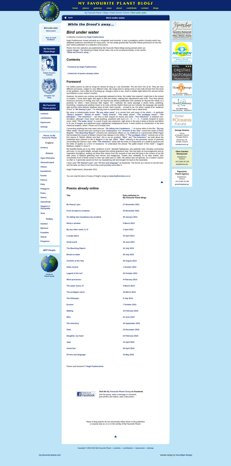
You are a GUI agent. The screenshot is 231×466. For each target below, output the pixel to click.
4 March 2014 (129, 286)
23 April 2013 (129, 236)
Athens (44, 167)
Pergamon (45, 241)
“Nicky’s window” (75, 115)
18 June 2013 (129, 242)
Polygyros (45, 189)
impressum (46, 122)
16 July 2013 (128, 248)
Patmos (44, 180)
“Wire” (125, 137)
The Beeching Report (76, 248)
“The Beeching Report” (84, 133)
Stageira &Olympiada (45, 207)
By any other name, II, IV (77, 229)
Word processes (74, 280)
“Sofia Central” (109, 115)
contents (44, 114)
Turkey (49, 219)
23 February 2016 (130, 336)
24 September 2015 (131, 323)
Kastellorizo (46, 171)
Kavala (44, 176)
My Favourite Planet (93, 13)
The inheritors (73, 323)
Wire (69, 317)
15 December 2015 (131, 330)
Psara (43, 193)
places (86, 8)
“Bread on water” (92, 115)
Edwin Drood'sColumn (49, 73)
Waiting (70, 311)
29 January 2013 (130, 217)
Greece (49, 153)
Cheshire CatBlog (49, 95)
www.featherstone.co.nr (119, 176)
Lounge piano (73, 236)
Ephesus (44, 228)
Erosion (70, 305)
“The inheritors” (84, 117)
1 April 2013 (128, 229)
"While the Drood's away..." (79, 52)
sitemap (44, 127)
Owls (69, 330)
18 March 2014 (129, 292)
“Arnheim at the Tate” (131, 131)
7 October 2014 (129, 305)
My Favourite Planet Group (119, 391)
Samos (44, 197)
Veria (43, 213)
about (119, 8)
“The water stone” (126, 115)
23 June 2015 (129, 317)
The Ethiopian (73, 298)
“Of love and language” (108, 163)
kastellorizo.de (182, 164)
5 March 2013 (129, 223)
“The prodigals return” (147, 115)
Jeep (69, 342)
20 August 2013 (130, 261)
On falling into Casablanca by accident (84, 217)
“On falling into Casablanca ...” (119, 128)
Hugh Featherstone (95, 37)
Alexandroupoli (47, 162)
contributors (46, 118)
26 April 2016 (129, 348)
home (75, 8)
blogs (156, 8)
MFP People (49, 250)
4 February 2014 (130, 280)
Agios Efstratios (48, 158)
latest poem (51, 31)
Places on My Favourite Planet (49, 136)
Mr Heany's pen (73, 204)
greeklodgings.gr (182, 184)
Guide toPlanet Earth (49, 274)
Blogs (105, 13)
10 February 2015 (130, 311)
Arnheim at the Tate (75, 261)
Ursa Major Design (184, 455)
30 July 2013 (128, 254)
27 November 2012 (131, 204)
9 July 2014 (128, 298)
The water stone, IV (75, 286)
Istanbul (44, 224)
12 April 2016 (129, 342)
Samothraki (46, 202)
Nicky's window (74, 223)
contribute (132, 8)
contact (144, 8)
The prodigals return (76, 292)
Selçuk (44, 237)
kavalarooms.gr (182, 144)
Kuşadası (45, 232)
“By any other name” (105, 112)
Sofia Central (72, 267)
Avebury (44, 148)
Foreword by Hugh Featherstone (82, 67)
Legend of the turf (75, 273)
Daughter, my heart (75, 336)
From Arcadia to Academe (78, 211)
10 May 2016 (128, 355)
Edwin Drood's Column (119, 13)
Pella (43, 184)
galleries (98, 8)
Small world (72, 242)
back (70, 18)
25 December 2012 (131, 211)
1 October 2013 (129, 267)
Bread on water (73, 254)
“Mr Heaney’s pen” (83, 109)
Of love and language (76, 355)
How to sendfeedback (51, 39)
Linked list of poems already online (83, 73)
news (109, 8)
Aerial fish (71, 348)
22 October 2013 (130, 273)
